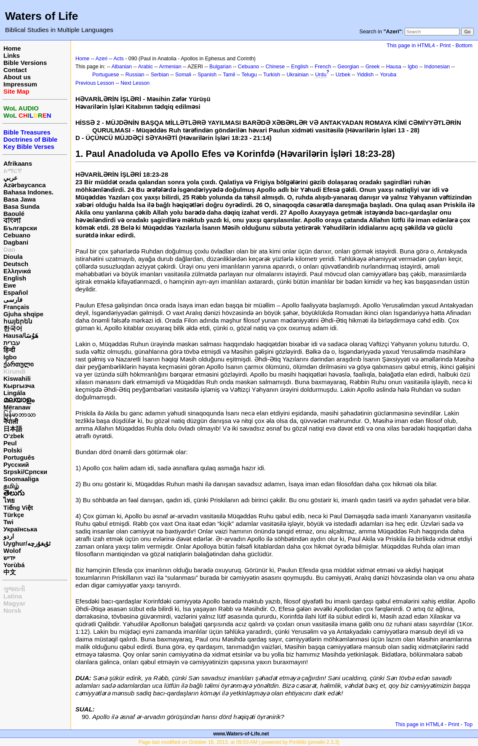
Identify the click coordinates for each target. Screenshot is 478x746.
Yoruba (388, 75)
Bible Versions (25, 62)
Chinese (275, 67)
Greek (373, 67)
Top (468, 724)
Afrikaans (17, 163)
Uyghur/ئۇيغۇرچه (27, 543)
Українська (20, 529)
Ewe (9, 285)
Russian (135, 75)
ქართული (18, 364)
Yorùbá (14, 564)
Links (11, 55)
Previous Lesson (94, 83)
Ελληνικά (17, 271)
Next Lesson (135, 83)
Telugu (249, 75)
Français (16, 306)
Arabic (145, 67)
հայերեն (17, 321)
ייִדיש (9, 557)
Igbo (10, 357)
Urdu (320, 75)
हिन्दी (9, 349)
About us (17, 77)
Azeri (101, 59)
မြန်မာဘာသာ (19, 414)
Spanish (207, 75)
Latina (12, 596)
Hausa (393, 67)
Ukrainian (297, 75)
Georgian (348, 67)
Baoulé (13, 213)
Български (20, 228)
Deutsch (15, 263)
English (14, 278)
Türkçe (13, 514)
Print (445, 45)
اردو (8, 536)
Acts (119, 59)
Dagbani (15, 242)
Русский (16, 464)
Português (19, 457)
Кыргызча (19, 385)
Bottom (464, 45)
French (323, 67)
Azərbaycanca (24, 185)
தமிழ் (11, 486)
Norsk (12, 610)
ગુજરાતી (14, 588)
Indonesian (437, 67)
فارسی (12, 299)
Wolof (12, 550)
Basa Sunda (21, 206)
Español (15, 292)
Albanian (122, 67)
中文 (9, 572)
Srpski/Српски (25, 471)
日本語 (12, 428)
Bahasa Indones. (28, 192)
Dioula (13, 256)
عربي (10, 177)
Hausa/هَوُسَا (20, 335)
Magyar (14, 603)
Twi (8, 521)
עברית (11, 342)
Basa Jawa (19, 199)
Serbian (160, 75)
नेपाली (10, 421)
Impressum (20, 84)
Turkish (271, 75)
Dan (9, 249)
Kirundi (14, 371)
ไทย (9, 500)
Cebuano (16, 235)
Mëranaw (16, 407)
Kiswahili (17, 378)
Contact (15, 69)
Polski (12, 450)
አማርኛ (12, 170)
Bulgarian (220, 67)
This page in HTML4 (411, 45)
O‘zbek (13, 435)
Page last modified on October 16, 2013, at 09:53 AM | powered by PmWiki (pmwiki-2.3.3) (239, 742)
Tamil (229, 75)
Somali (183, 75)
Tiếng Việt (18, 507)
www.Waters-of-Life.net (241, 734)
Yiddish (365, 75)
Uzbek (343, 75)
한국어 (12, 328)
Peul (10, 443)
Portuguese (105, 75)
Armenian (170, 67)
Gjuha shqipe (23, 314)
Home (12, 48)
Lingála (14, 392)
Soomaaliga (21, 478)
